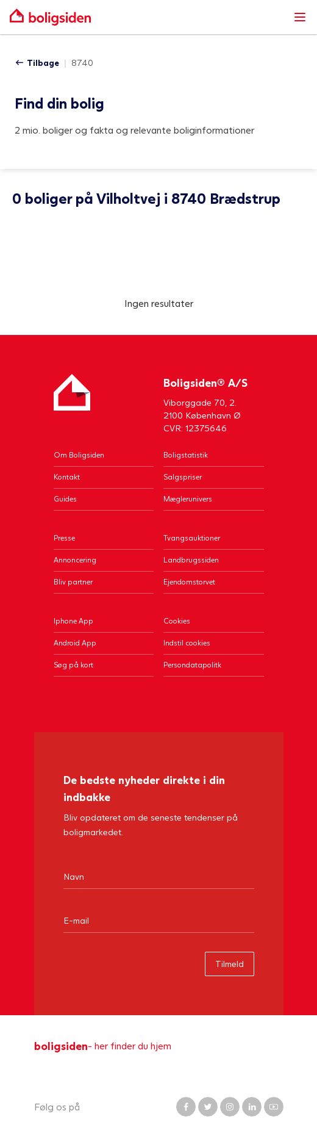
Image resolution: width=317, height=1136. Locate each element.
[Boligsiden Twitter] (208, 1106)
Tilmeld (229, 963)
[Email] (158, 920)
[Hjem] (72, 404)
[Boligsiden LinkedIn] (252, 1106)
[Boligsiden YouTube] (273, 1106)
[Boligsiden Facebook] (186, 1106)
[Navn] (158, 876)
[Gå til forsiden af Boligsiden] (146, 17)
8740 (82, 62)
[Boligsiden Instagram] (230, 1106)
